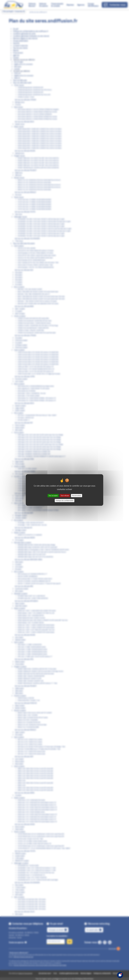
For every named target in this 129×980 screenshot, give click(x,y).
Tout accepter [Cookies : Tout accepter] (53, 495)
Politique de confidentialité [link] (64, 500)
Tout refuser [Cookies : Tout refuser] (65, 495)
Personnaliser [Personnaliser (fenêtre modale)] (76, 495)
